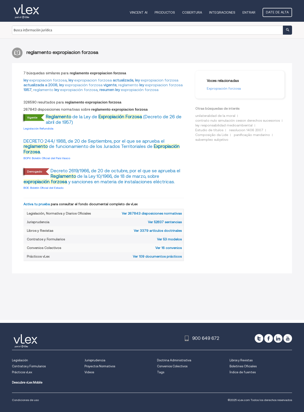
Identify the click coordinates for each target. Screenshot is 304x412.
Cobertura (192, 12)
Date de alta (277, 12)
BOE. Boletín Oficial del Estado (43, 187)
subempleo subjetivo (211, 139)
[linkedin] (278, 338)
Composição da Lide (211, 135)
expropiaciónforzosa (88, 85)
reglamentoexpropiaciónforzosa (65, 90)
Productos (165, 12)
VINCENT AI (138, 12)
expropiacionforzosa (45, 80)
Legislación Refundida (38, 128)
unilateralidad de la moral (215, 116)
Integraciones (222, 12)
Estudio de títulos (209, 130)
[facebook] (268, 338)
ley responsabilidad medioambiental (224, 125)
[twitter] (259, 338)
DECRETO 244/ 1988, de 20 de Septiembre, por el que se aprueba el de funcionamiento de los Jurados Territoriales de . (101, 147)
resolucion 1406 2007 (246, 130)
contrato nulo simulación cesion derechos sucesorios (237, 120)
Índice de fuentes (243, 372)
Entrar (248, 12)
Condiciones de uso (25, 399)
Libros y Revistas (241, 360)
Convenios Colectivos (172, 366)
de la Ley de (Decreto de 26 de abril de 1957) (113, 119)
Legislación (20, 360)
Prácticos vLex (22, 372)
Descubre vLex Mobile (27, 382)
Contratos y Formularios (29, 366)
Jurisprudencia (94, 360)
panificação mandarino (252, 135)
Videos (89, 372)
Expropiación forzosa (224, 88)
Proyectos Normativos (99, 366)
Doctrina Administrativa (174, 360)
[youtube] (287, 338)
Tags (160, 372)
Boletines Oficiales (243, 366)
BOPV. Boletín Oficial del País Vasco (46, 158)
